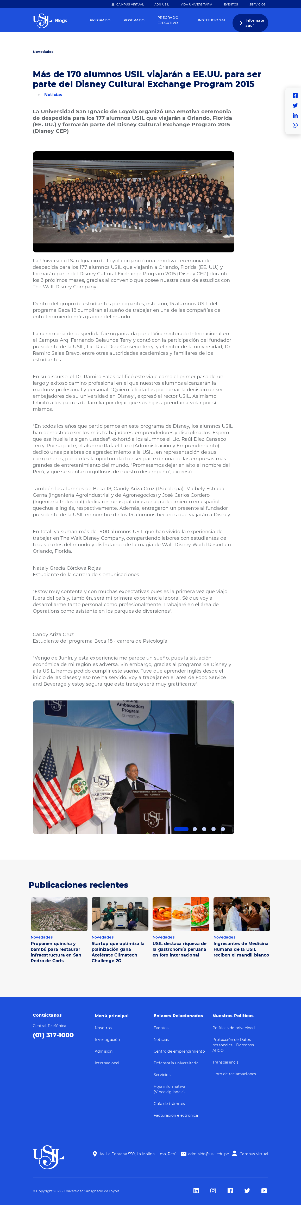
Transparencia (225, 1062)
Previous (29, 766)
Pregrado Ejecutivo (168, 20)
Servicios (257, 4)
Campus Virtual (130, 4)
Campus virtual (254, 1154)
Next (238, 766)
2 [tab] (195, 829)
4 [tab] (213, 829)
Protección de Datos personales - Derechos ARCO (233, 1045)
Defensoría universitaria (176, 1063)
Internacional (107, 1063)
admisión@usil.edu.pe (208, 1154)
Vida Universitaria (196, 4)
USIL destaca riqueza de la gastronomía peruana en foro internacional (180, 949)
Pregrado (100, 20)
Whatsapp (296, 125)
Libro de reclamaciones (234, 1074)
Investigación (107, 1039)
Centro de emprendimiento (179, 1051)
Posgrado (134, 20)
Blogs (61, 20)
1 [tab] (181, 829)
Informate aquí (255, 23)
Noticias (53, 94)
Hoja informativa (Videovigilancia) (169, 1089)
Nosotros (103, 1028)
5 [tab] (223, 829)
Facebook (296, 96)
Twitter (296, 105)
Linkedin (296, 115)
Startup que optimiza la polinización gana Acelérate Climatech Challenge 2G (118, 952)
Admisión (104, 1051)
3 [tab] (204, 829)
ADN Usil (161, 4)
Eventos (231, 4)
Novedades (43, 51)
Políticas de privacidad (233, 1028)
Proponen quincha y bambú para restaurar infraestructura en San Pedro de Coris (56, 952)
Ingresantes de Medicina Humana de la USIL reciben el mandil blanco (241, 949)
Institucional (212, 20)
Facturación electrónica (176, 1115)
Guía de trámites (169, 1103)
